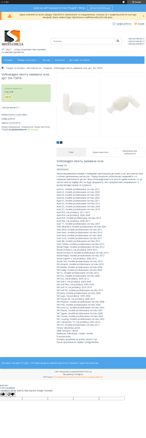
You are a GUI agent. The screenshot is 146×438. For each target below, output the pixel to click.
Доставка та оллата (79, 60)
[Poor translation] (11, 394)
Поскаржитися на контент (65, 377)
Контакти (60, 60)
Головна (8, 60)
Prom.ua (88, 371)
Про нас (46, 60)
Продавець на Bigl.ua (73, 374)
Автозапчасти (34, 68)
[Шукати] (117, 41)
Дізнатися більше (100, 8)
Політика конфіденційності (91, 377)
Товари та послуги (26, 60)
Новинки (47, 68)
